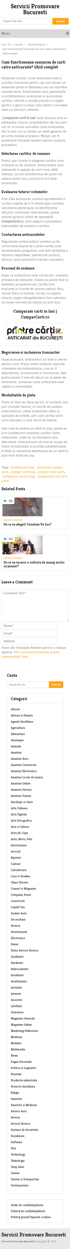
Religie (15, 1093)
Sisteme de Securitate (24, 1130)
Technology (18, 1154)
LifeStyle (16, 1006)
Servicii (19, 44)
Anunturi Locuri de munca (27, 777)
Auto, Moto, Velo (21, 839)
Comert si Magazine (23, 889)
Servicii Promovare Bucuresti (35, 9)
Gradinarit (17, 957)
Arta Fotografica (21, 820)
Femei (14, 944)
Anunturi (16, 752)
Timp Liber (17, 1167)
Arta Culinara (19, 808)
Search (60, 21)
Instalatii (16, 987)
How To (6, 44)
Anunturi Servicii (21, 790)
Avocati (16, 851)
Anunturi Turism (21, 796)
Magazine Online (21, 1025)
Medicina (16, 1037)
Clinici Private (19, 882)
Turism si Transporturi (25, 1179)
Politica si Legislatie (23, 1068)
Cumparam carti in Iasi (18, 476)
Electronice (18, 938)
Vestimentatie (20, 1185)
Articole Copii (19, 833)
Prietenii (16, 1074)
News (14, 1055)
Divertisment (19, 932)
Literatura (17, 1012)
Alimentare (18, 734)
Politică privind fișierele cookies (31, 1217)
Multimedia (18, 1049)
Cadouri (16, 864)
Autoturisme (19, 845)
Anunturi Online (20, 783)
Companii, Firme (21, 895)
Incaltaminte (19, 981)
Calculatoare (19, 870)
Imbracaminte (19, 969)
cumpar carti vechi (51, 472)
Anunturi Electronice (24, 771)
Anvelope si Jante (22, 802)
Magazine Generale (23, 1018)
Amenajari (17, 740)
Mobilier (16, 1043)
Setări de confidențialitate (27, 1205)
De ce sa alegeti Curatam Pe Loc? (28, 524)
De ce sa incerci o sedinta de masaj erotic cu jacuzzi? (34, 564)
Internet (16, 994)
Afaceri (15, 709)
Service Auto (19, 1111)
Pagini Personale (21, 1062)
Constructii (18, 901)
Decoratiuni (18, 919)
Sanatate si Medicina (24, 1105)
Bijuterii (16, 858)
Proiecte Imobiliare (23, 1086)
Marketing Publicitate (24, 1031)
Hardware (17, 963)
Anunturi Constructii (23, 765)
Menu (5, 33)
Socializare (17, 1136)
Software (16, 1142)
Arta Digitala (19, 814)
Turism (15, 1173)
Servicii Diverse (36, 44)
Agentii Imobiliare (22, 722)
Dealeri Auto (19, 913)
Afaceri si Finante (22, 715)
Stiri (13, 1148)
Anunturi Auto (20, 759)
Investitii (16, 1000)
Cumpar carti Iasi (23, 472)
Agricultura (18, 728)
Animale (16, 746)
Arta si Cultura (20, 827)
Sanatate (16, 1099)
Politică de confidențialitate (28, 1211)
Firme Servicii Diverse (24, 950)
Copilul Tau (18, 907)
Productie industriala (24, 1080)
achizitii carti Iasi (22, 467)
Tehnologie (18, 1161)
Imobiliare (17, 975)
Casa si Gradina (20, 876)
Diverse (15, 926)
